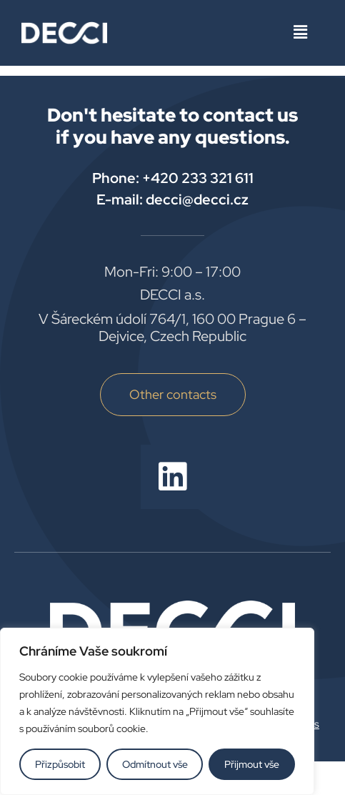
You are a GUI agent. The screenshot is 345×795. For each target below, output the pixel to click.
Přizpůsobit (60, 764)
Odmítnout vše (155, 764)
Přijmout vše (251, 764)
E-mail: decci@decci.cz (172, 199)
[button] (300, 32)
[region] (157, 711)
